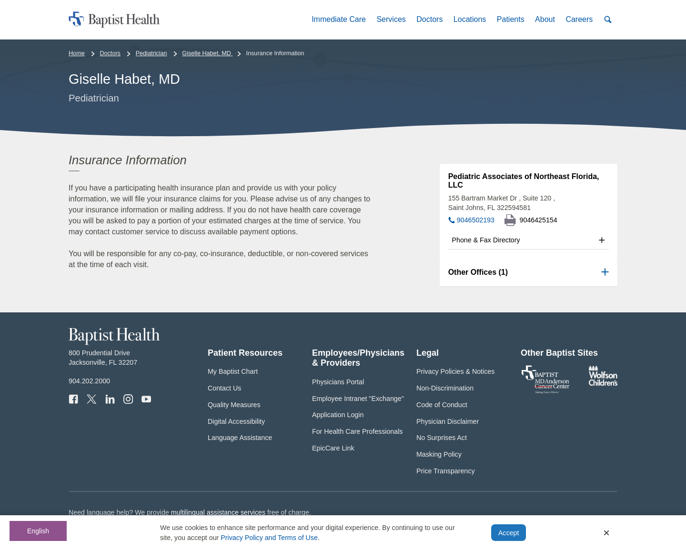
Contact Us (224, 388)
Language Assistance (240, 437)
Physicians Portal (338, 382)
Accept (508, 533)
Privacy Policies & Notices (455, 371)
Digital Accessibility (236, 421)
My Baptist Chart (233, 371)
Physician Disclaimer (447, 421)
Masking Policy (439, 454)
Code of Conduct (441, 405)
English (38, 531)
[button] (338, 19)
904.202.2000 (89, 381)
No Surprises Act (441, 437)
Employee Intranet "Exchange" (358, 398)
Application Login (337, 415)
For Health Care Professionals (357, 431)
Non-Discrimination (445, 388)
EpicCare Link (333, 448)
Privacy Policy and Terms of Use (269, 537)
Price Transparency (445, 471)
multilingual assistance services (218, 512)
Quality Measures (234, 405)
